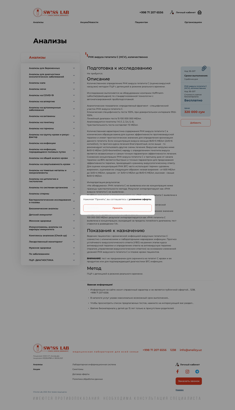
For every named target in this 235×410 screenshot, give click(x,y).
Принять (118, 208)
